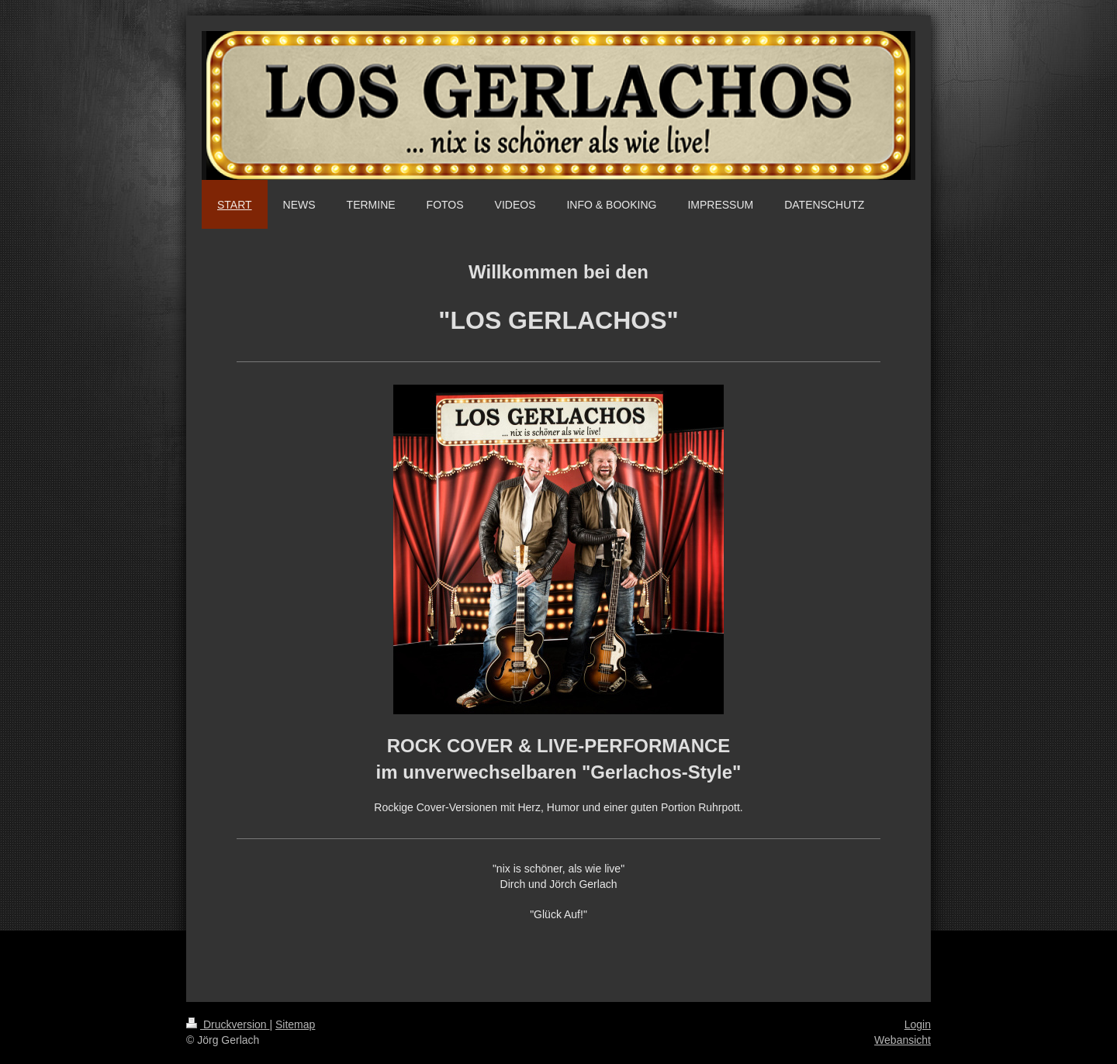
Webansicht (902, 1040)
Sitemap (295, 1024)
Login (917, 1024)
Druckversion (227, 1024)
